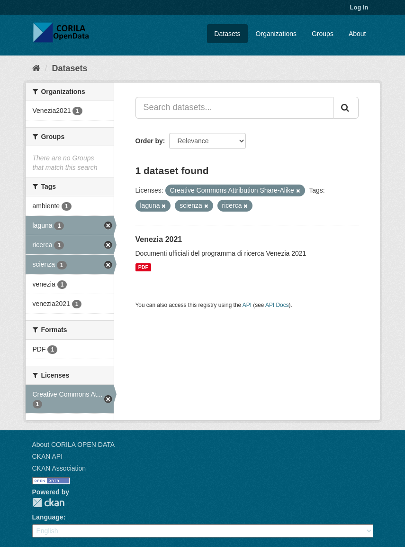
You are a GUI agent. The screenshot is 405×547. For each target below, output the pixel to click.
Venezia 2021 (158, 239)
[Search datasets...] (234, 108)
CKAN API (47, 456)
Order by (149, 141)
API (247, 305)
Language (47, 517)
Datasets (227, 33)
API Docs (277, 305)
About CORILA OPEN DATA (73, 444)
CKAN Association (59, 468)
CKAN (48, 503)
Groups (322, 33)
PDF (143, 267)
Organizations (276, 33)
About (357, 33)
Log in (359, 7)
